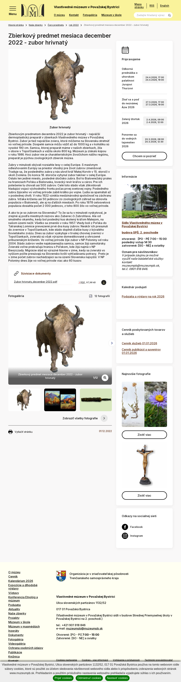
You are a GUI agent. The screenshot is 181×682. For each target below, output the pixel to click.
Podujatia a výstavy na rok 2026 (143, 296)
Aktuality (14, 609)
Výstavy (13, 593)
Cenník (13, 576)
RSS (152, 5)
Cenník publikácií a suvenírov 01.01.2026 (141, 351)
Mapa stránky (139, 6)
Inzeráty (13, 631)
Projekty (13, 618)
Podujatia (14, 605)
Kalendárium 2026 (20, 581)
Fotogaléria (90, 15)
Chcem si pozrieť (144, 156)
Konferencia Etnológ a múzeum (23, 598)
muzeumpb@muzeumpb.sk (84, 628)
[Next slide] (111, 343)
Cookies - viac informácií (95, 660)
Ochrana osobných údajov (25, 648)
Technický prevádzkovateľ (159, 660)
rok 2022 (74, 25)
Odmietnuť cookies (89, 678)
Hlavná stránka (16, 25)
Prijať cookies (63, 678)
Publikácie (15, 652)
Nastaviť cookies (117, 678)
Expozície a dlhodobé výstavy (22, 586)
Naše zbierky (36, 25)
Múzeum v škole (111, 15)
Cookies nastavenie (66, 660)
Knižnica (14, 656)
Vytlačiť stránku (20, 432)
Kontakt (74, 15)
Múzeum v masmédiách (24, 626)
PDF (83, 282)
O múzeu (59, 15)
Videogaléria (16, 643)
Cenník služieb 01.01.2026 (139, 343)
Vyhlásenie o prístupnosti (126, 660)
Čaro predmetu (56, 25)
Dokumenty (16, 635)
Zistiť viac (144, 434)
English (164, 5)
